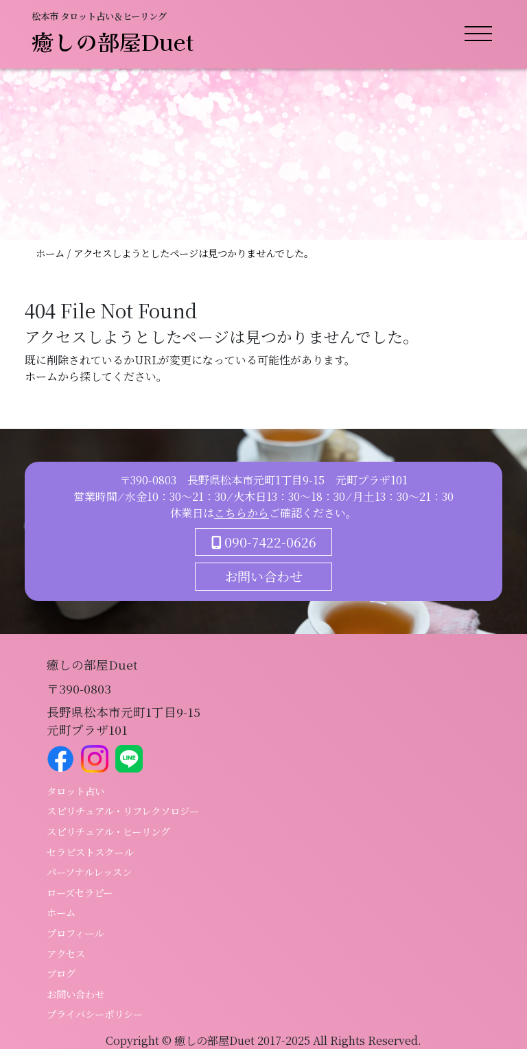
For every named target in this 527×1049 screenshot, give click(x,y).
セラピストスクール (90, 852)
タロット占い (75, 790)
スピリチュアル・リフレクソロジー (123, 810)
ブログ (61, 973)
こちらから (241, 513)
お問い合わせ (263, 576)
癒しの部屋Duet (113, 41)
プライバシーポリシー (95, 1013)
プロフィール (75, 933)
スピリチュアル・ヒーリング (108, 831)
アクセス (66, 953)
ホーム (51, 253)
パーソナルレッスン (89, 871)
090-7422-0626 (263, 541)
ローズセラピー (80, 892)
